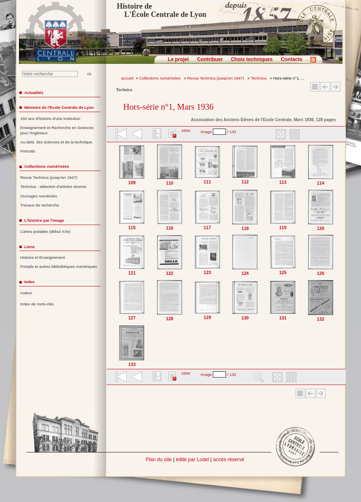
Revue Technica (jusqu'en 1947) (216, 78)
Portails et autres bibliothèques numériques (58, 266)
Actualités (33, 92)
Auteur (26, 293)
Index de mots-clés (37, 304)
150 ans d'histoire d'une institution (50, 118)
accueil (127, 78)
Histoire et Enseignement (42, 257)
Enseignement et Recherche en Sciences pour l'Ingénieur (56, 130)
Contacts (291, 59)
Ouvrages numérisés (38, 196)
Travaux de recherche (39, 205)
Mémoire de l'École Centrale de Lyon (59, 107)
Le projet (178, 59)
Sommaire (315, 86)
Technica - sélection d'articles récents (53, 186)
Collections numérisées (160, 78)
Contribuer (210, 59)
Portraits (27, 151)
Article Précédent (325, 86)
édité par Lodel (192, 459)
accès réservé (229, 459)
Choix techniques (251, 59)
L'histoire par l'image (44, 220)
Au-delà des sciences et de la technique (56, 142)
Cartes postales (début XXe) (45, 231)
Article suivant (335, 86)
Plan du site (159, 459)
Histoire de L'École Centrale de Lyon (161, 10)
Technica (259, 78)
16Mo (186, 131)
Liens (29, 246)
